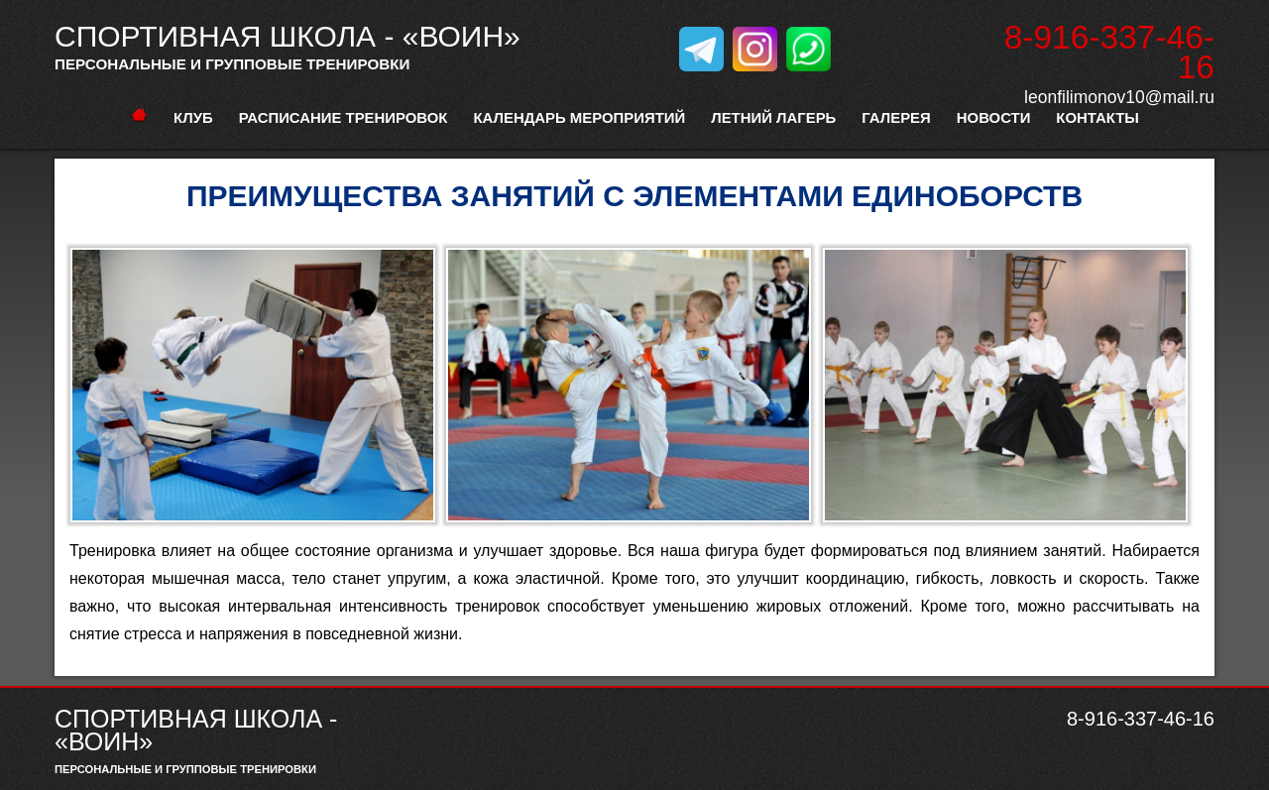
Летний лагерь (773, 117)
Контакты (1097, 117)
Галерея (896, 117)
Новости (994, 117)
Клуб (193, 117)
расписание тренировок (343, 117)
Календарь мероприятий (579, 117)
